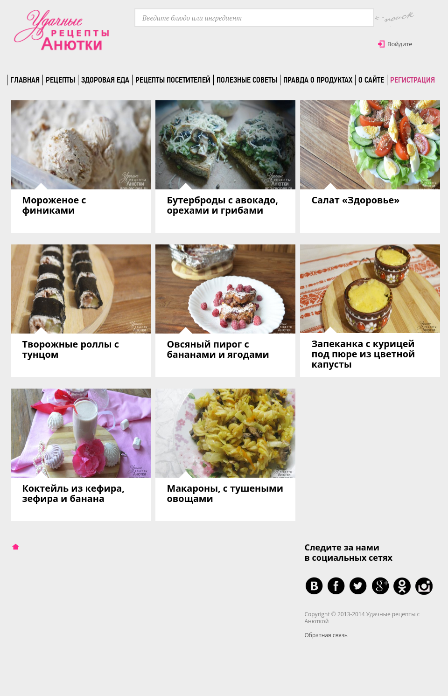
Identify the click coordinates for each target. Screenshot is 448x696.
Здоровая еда (105, 79)
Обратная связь (326, 635)
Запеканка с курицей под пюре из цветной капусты (363, 353)
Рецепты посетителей (172, 79)
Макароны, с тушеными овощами (225, 493)
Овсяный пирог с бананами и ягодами (218, 349)
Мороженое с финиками (54, 205)
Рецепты (60, 79)
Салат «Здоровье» (356, 200)
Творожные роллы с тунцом (70, 349)
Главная (25, 79)
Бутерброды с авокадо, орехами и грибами (222, 205)
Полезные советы (247, 79)
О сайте (371, 79)
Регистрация (412, 79)
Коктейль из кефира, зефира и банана (73, 493)
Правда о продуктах (317, 79)
